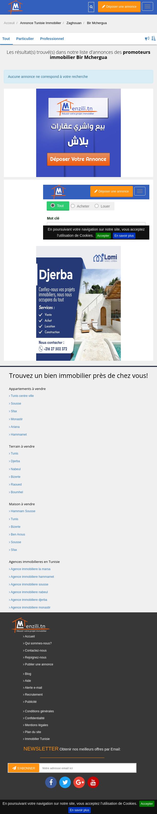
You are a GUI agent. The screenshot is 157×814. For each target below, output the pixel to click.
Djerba (14, 461)
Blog (28, 674)
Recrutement (34, 694)
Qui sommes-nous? (38, 643)
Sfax (13, 411)
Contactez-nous (35, 650)
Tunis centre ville (21, 396)
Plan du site (33, 732)
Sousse (15, 403)
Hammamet (18, 434)
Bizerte (15, 477)
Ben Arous (17, 534)
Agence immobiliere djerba (28, 600)
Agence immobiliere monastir (29, 607)
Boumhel (16, 492)
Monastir (16, 419)
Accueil (30, 636)
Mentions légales (36, 725)
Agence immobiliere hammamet (31, 577)
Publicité (30, 702)
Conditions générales (39, 711)
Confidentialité (34, 718)
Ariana (14, 427)
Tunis (13, 453)
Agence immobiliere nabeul (28, 592)
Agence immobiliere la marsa (29, 569)
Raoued (15, 484)
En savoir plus (79, 810)
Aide (28, 681)
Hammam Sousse (22, 511)
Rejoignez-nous (35, 657)
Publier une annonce (39, 664)
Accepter (147, 804)
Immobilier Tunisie (37, 739)
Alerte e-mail (33, 687)
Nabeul (15, 469)
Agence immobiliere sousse (28, 584)
